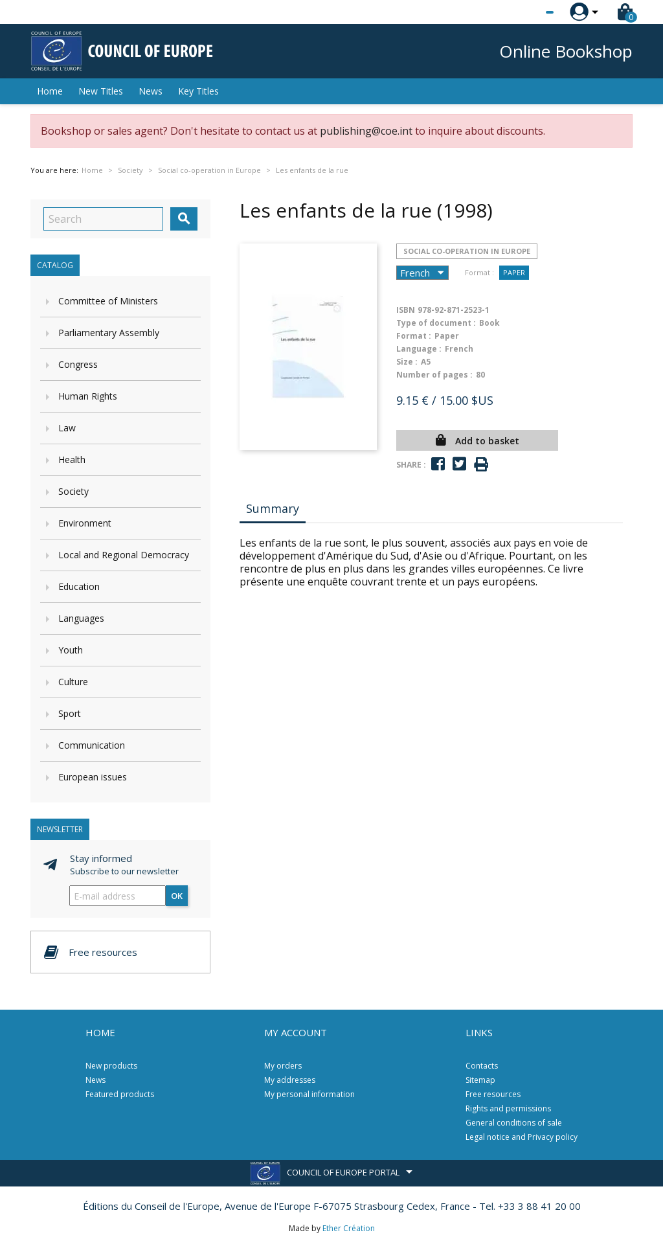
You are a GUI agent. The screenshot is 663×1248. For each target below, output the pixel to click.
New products (111, 1065)
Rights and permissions (508, 1108)
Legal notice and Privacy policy (522, 1136)
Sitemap (480, 1079)
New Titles (100, 91)
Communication (91, 745)
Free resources (493, 1094)
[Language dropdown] (525, 12)
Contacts (482, 1065)
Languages (81, 618)
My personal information (309, 1094)
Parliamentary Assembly (108, 332)
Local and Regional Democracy (123, 555)
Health (71, 459)
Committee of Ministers (108, 301)
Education (79, 586)
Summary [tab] (272, 508)
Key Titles (198, 91)
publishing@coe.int (366, 131)
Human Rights (87, 396)
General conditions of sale (514, 1122)
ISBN (405, 309)
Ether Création (348, 1228)
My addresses (289, 1079)
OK (177, 896)
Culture (73, 681)
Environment (84, 523)
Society (73, 491)
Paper (514, 272)
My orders (283, 1065)
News (151, 91)
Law (67, 428)
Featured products (119, 1094)
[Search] (103, 219)
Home (50, 91)
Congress (78, 364)
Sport (69, 713)
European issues (92, 777)
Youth (70, 650)
